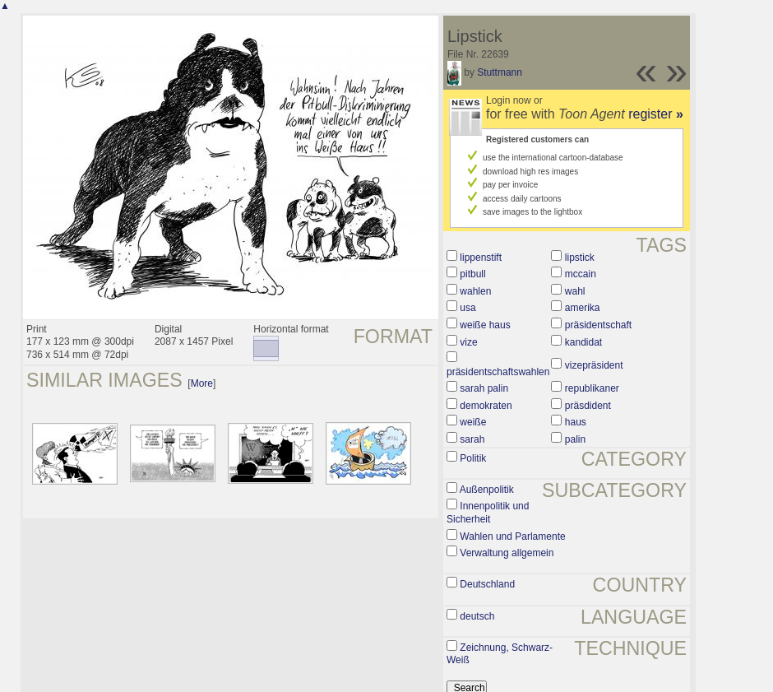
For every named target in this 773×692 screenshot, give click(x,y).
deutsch (477, 616)
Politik (473, 458)
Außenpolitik (487, 489)
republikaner (592, 388)
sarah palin (484, 388)
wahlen (475, 291)
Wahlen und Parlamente (512, 536)
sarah (472, 439)
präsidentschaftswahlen (498, 372)
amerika (582, 307)
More (202, 383)
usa (467, 307)
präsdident (588, 405)
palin (575, 439)
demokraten (485, 405)
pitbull (472, 274)
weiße (473, 422)
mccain (580, 274)
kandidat (583, 342)
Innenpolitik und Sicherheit (488, 512)
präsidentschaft (598, 325)
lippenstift (481, 257)
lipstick (580, 257)
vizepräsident (594, 365)
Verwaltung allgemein (506, 553)
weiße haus (485, 325)
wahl (575, 291)
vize (468, 342)
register (655, 114)
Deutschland (487, 584)
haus (575, 422)
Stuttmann (499, 72)
